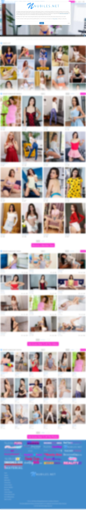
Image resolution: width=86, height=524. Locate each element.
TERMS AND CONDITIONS (63, 13)
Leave (69, 23)
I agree (41, 23)
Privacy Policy (55, 18)
